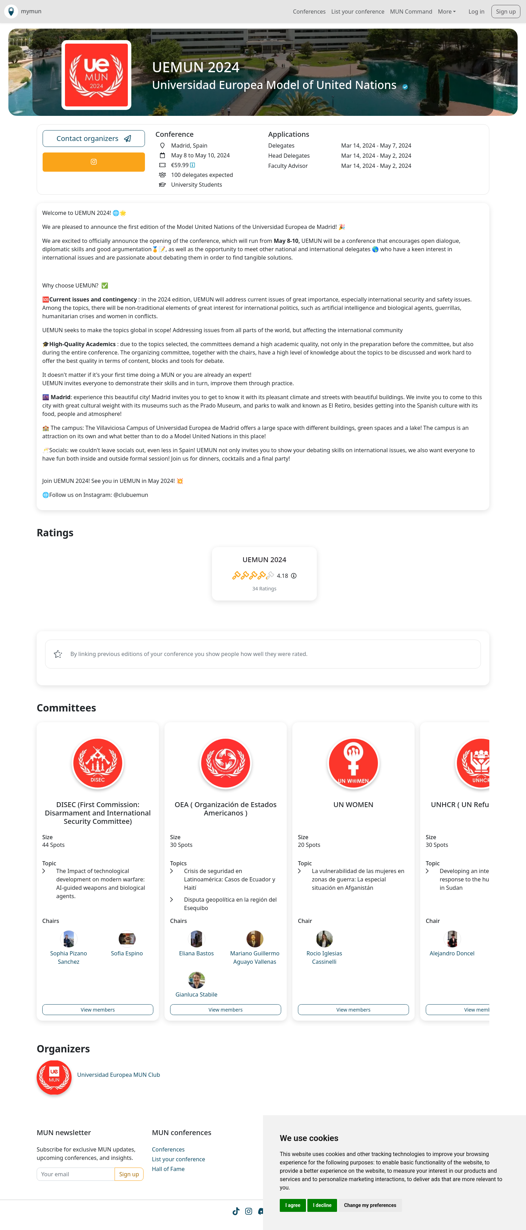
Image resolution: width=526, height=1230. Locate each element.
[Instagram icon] (248, 1213)
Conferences (309, 11)
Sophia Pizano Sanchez (68, 958)
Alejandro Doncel (452, 954)
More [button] (445, 11)
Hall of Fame (168, 1169)
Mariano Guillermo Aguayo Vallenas (254, 958)
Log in (476, 11)
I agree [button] (292, 1205)
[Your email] (76, 1174)
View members (98, 1010)
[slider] (253, 575)
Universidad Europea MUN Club (118, 1075)
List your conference (358, 11)
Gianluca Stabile (196, 995)
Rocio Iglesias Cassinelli (324, 958)
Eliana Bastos (196, 954)
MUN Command (411, 11)
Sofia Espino (127, 954)
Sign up (506, 11)
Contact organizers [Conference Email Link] (94, 138)
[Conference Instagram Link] (93, 162)
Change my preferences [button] (370, 1205)
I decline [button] (322, 1205)
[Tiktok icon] (235, 1213)
